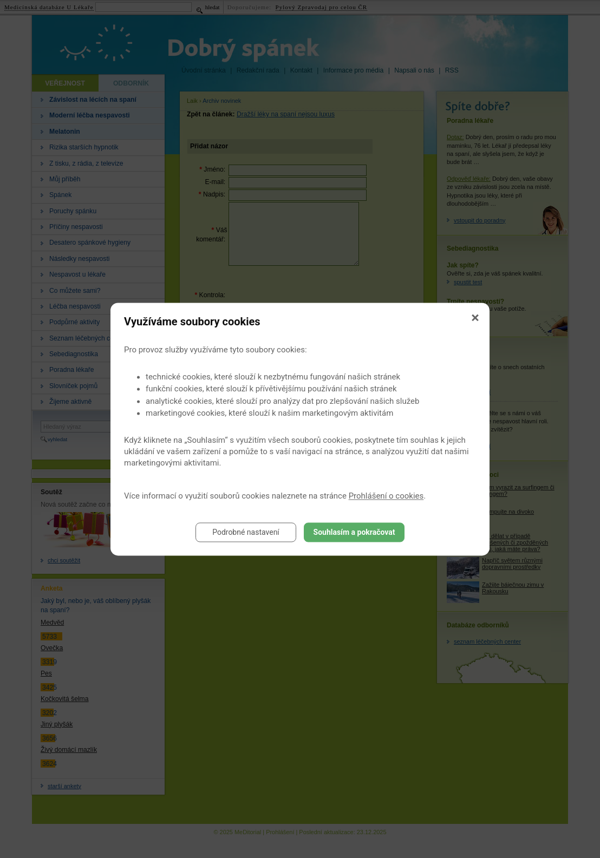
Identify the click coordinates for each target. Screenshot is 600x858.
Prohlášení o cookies (386, 496)
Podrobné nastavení (245, 532)
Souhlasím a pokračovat (354, 532)
